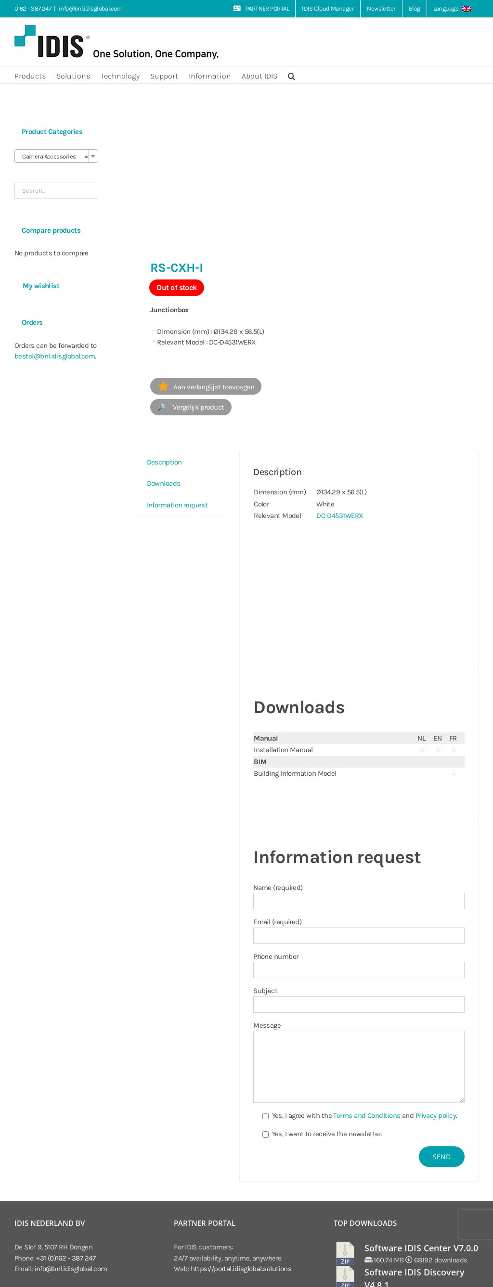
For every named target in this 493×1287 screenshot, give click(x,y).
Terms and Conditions (366, 1115)
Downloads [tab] (164, 483)
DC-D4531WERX (339, 515)
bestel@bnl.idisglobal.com (54, 356)
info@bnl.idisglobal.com (90, 8)
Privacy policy (435, 1115)
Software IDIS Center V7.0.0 (421, 1248)
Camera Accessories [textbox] (53, 156)
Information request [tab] (177, 505)
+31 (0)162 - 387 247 (65, 1258)
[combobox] (56, 156)
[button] (291, 75)
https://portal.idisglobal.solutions (241, 1268)
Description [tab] (164, 462)
